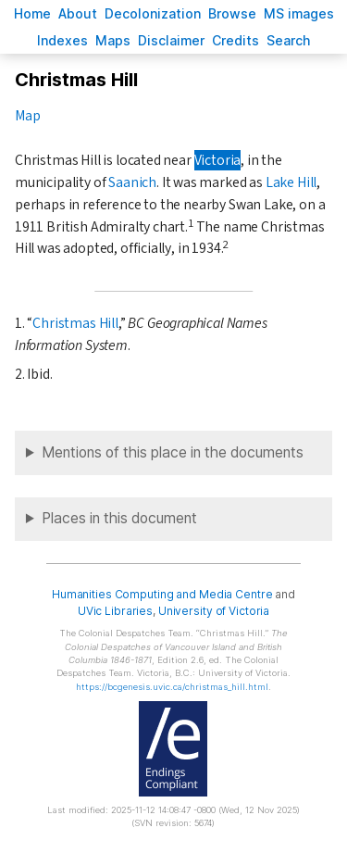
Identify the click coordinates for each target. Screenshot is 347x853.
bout (77, 13)
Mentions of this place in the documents (173, 452)
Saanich (132, 182)
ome (32, 13)
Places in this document (119, 518)
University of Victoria (213, 611)
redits (235, 40)
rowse (232, 13)
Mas (112, 40)
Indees (62, 40)
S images (299, 13)
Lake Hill (291, 182)
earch (288, 40)
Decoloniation (153, 13)
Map (27, 116)
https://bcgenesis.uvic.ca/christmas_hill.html (172, 687)
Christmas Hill (75, 323)
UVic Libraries (115, 611)
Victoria (218, 160)
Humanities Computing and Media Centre (162, 594)
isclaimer (171, 40)
